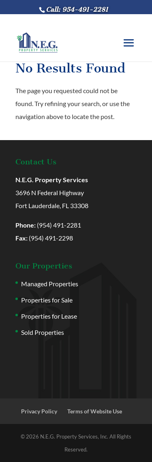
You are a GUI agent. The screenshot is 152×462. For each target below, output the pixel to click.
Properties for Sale (47, 300)
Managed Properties (49, 283)
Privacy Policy (39, 411)
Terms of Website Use (94, 411)
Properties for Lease (49, 316)
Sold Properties (42, 332)
